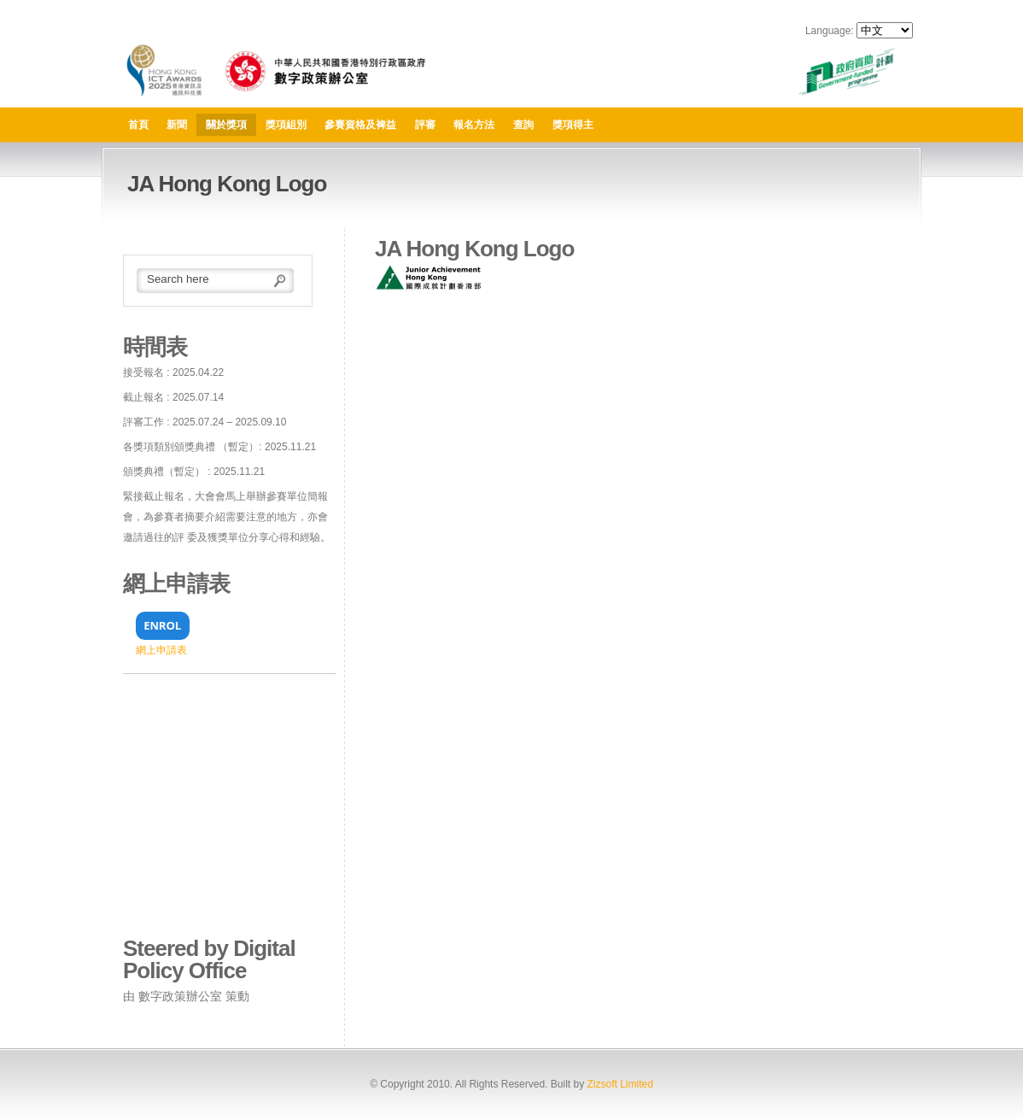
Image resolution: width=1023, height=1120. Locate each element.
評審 (425, 125)
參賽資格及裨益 (360, 125)
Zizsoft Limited (619, 1084)
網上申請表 (161, 650)
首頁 (138, 125)
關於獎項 (226, 125)
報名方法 (473, 125)
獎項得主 (572, 125)
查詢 (523, 125)
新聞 (177, 125)
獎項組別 (286, 125)
